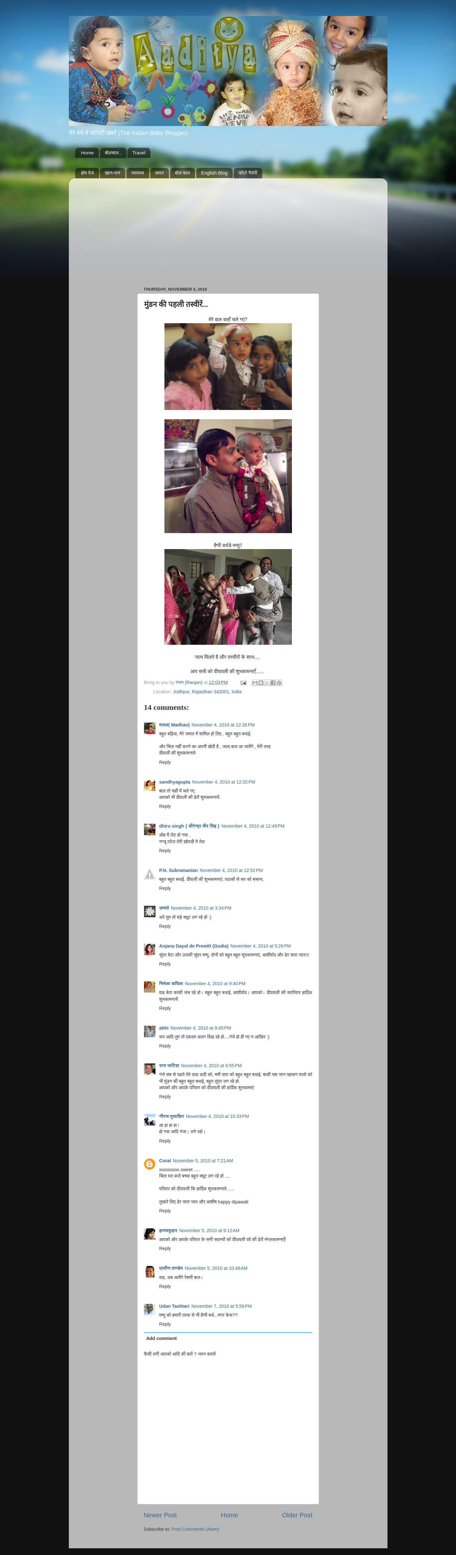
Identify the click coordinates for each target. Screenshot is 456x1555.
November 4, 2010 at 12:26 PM (223, 724)
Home (87, 152)
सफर (159, 172)
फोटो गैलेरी (248, 172)
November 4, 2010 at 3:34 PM (201, 908)
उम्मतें (164, 908)
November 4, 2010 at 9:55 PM (211, 1065)
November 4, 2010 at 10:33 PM (217, 1116)
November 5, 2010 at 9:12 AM (209, 1230)
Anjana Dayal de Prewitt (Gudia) (194, 946)
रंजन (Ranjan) (190, 682)
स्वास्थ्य (137, 172)
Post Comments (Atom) (196, 1529)
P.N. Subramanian (178, 870)
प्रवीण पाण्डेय (171, 1268)
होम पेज (87, 172)
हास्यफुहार (168, 1230)
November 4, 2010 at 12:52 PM (231, 870)
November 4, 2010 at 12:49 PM (253, 826)
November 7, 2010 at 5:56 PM (221, 1306)
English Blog (214, 172)
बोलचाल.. (113, 152)
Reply (165, 762)
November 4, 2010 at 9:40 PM (215, 983)
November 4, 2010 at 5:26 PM (260, 946)
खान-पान (112, 172)
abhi (164, 1027)
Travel (138, 152)
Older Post (297, 1515)
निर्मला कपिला (171, 983)
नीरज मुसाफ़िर (171, 1116)
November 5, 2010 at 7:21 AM (203, 1160)
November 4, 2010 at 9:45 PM (200, 1027)
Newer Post (160, 1515)
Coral (165, 1160)
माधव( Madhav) (174, 724)
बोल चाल (182, 172)
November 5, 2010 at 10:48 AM (216, 1268)
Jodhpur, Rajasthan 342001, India (207, 691)
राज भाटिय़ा (169, 1065)
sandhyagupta (175, 782)
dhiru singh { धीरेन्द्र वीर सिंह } (189, 826)
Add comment (161, 1338)
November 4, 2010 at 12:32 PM (223, 782)
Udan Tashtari (174, 1306)
